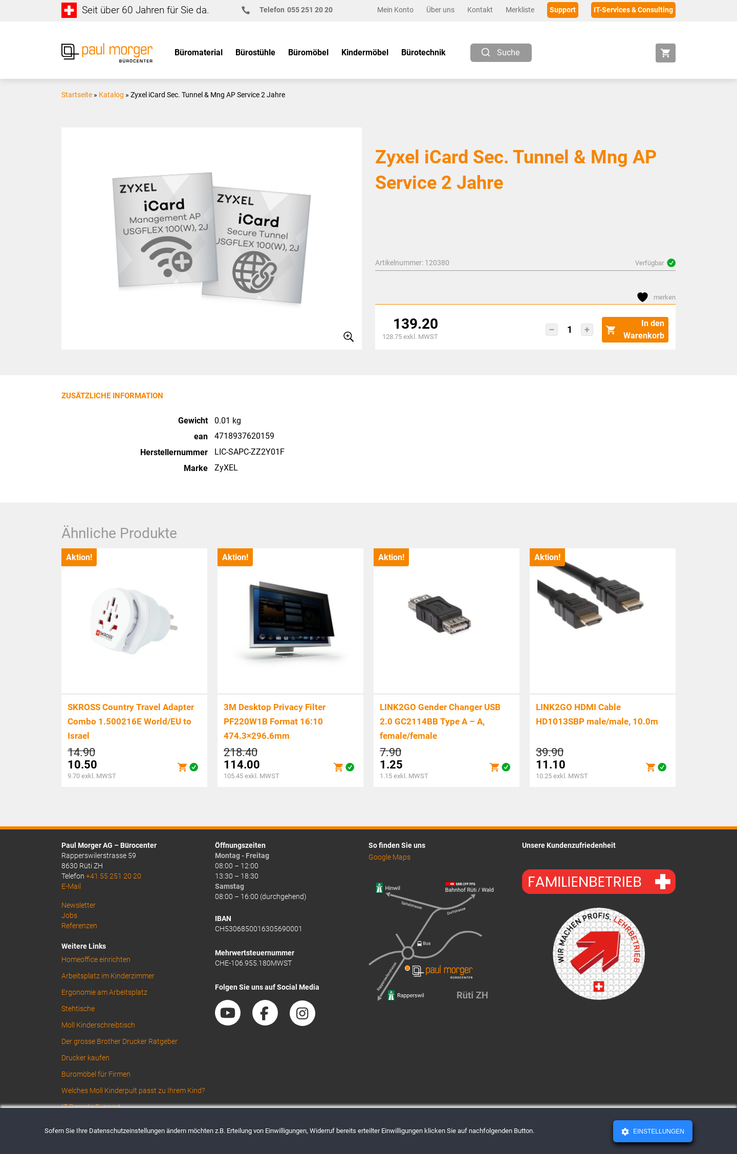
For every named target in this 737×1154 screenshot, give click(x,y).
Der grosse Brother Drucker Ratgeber (119, 1041)
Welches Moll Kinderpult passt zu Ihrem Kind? (133, 1090)
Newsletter (78, 905)
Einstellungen (658, 1131)
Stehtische (78, 1009)
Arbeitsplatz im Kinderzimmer (108, 976)
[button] (552, 330)
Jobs (69, 915)
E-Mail (71, 886)
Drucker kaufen (85, 1058)
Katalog (111, 95)
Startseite (76, 95)
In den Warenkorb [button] (635, 329)
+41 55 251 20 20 (113, 876)
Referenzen (79, 926)
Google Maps (389, 857)
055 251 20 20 (291, 10)
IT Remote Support (91, 1107)
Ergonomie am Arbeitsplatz (104, 992)
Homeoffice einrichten (96, 959)
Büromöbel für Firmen (96, 1074)
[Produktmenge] (569, 330)
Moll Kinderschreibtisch (98, 1025)
